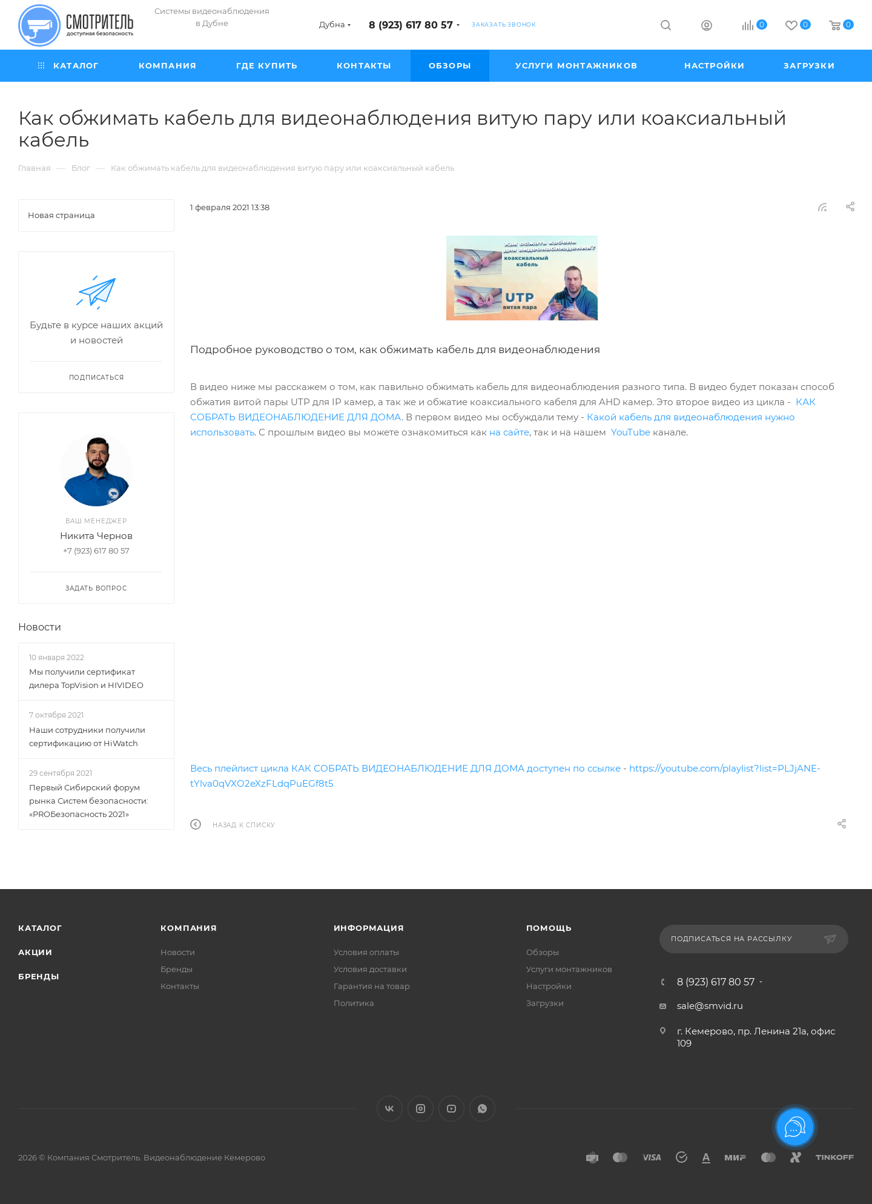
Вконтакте (390, 1109)
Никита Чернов (96, 535)
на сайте (509, 432)
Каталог (40, 928)
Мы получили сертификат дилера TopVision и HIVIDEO (86, 678)
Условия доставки (370, 969)
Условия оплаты (366, 952)
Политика (354, 1003)
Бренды (38, 976)
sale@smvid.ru (710, 1005)
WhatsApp (482, 1109)
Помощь (549, 928)
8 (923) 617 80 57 (411, 25)
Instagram (421, 1109)
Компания (188, 928)
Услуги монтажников (569, 969)
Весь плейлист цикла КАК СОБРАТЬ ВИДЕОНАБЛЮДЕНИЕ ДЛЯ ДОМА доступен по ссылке (405, 768)
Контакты (179, 986)
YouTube (630, 432)
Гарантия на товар (372, 986)
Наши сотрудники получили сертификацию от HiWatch (87, 736)
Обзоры (542, 952)
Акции (35, 952)
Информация (369, 928)
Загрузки (545, 1003)
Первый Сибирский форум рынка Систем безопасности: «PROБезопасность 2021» (88, 800)
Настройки (549, 986)
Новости (39, 627)
